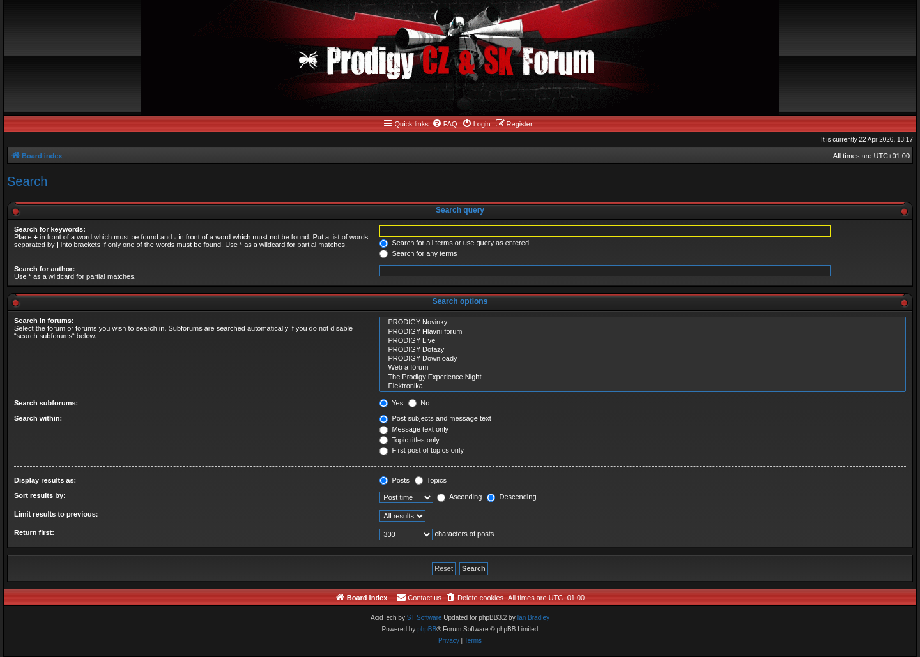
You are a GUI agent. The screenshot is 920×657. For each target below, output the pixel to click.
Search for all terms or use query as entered (454, 242)
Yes (391, 403)
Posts (394, 480)
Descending (511, 497)
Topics (431, 480)
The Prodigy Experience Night (643, 377)
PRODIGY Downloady (643, 358)
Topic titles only (409, 440)
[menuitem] (444, 124)
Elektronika (643, 386)
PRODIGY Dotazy (643, 349)
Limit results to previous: (56, 514)
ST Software (424, 617)
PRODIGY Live (643, 340)
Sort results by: (40, 495)
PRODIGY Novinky (643, 322)
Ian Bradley (533, 617)
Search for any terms (418, 253)
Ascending (459, 497)
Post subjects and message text (435, 418)
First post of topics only (421, 450)
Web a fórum (643, 367)
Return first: (34, 532)
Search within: (38, 418)
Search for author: (44, 269)
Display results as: (45, 480)
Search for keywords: (50, 229)
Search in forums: (44, 320)
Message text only (413, 429)
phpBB (426, 629)
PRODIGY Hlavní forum (643, 332)
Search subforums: (46, 403)
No (418, 403)
